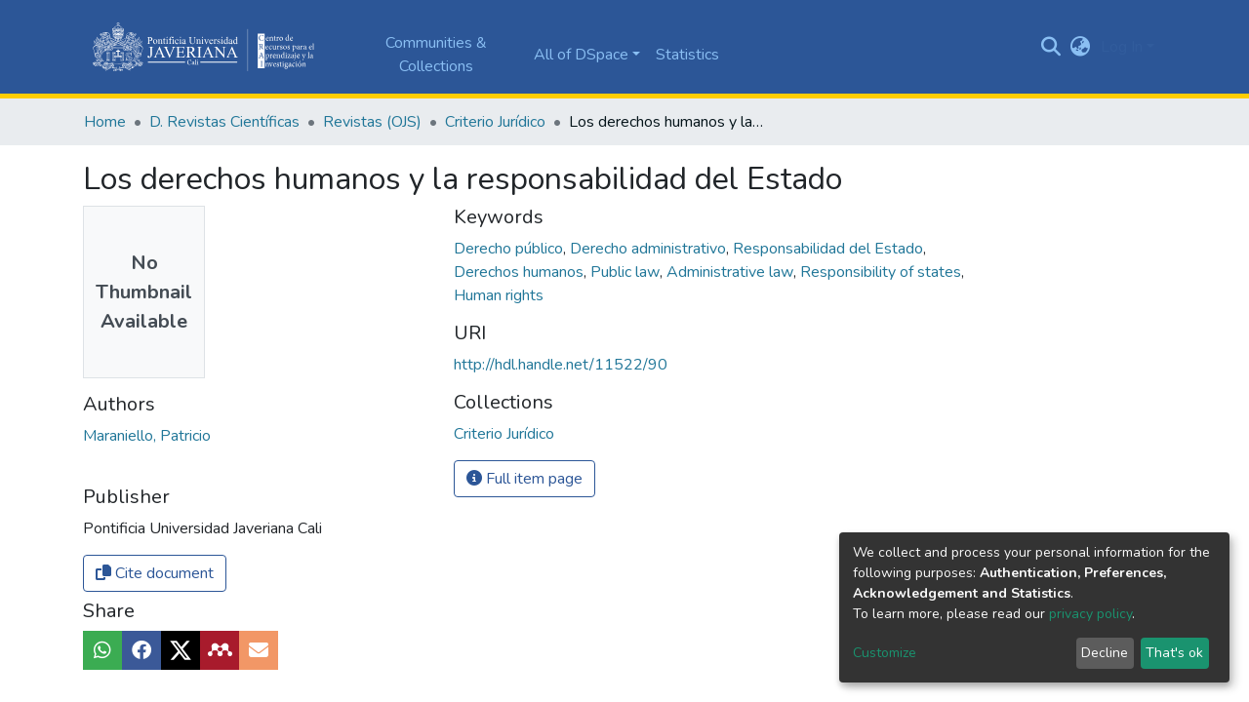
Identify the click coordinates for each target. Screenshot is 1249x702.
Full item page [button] (524, 478)
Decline (1104, 653)
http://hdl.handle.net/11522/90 (560, 364)
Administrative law (731, 272)
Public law (627, 272)
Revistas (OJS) (372, 122)
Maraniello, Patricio (147, 436)
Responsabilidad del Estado (830, 248)
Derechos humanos (520, 272)
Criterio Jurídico (495, 122)
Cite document (155, 573)
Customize (884, 653)
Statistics (687, 54)
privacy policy (1090, 613)
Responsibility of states (882, 272)
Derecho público (510, 248)
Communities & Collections (436, 54)
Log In (1122, 47)
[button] (1081, 46)
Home (105, 122)
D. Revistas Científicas (224, 122)
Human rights (499, 295)
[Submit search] (1051, 46)
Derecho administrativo (650, 248)
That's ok (1174, 653)
